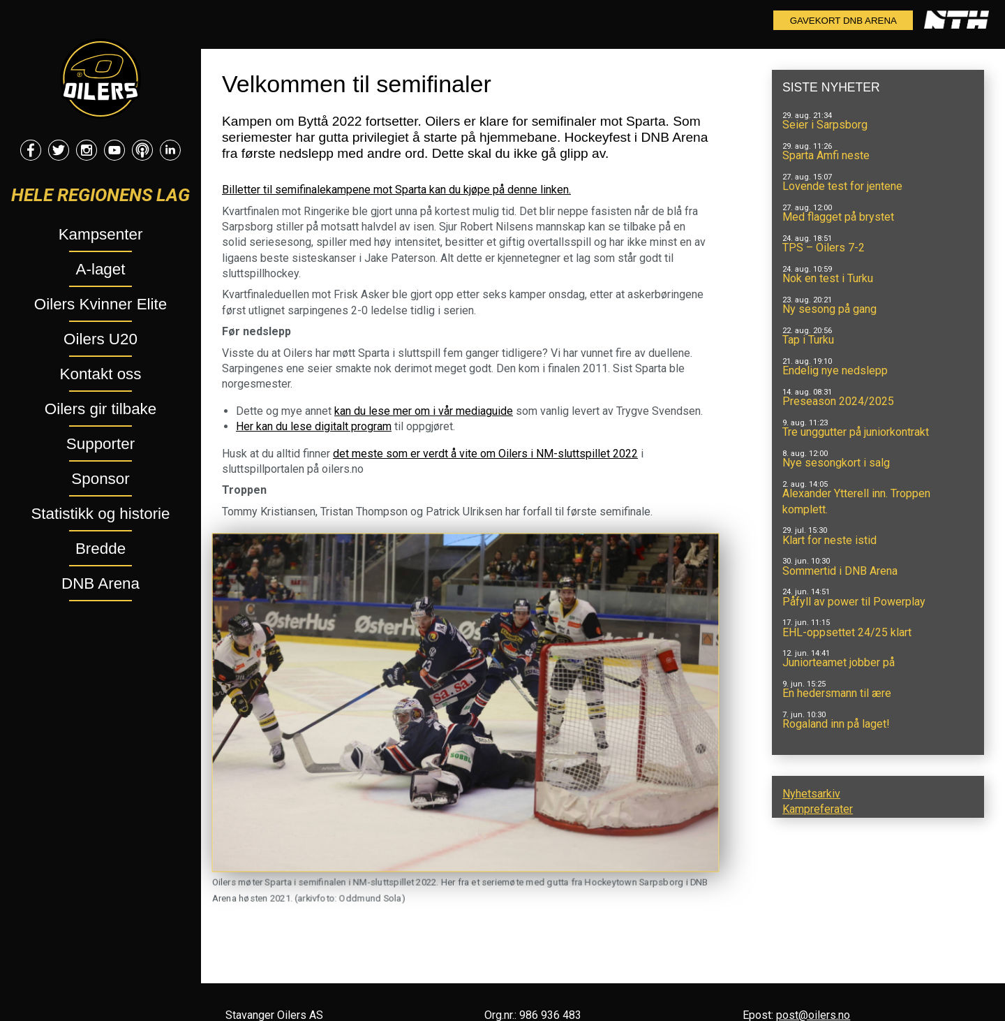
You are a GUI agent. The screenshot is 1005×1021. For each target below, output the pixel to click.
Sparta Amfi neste (826, 155)
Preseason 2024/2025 (838, 401)
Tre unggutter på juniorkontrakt (855, 432)
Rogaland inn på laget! (836, 723)
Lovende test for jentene (842, 186)
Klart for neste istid (829, 540)
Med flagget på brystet (838, 216)
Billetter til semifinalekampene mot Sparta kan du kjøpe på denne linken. (396, 189)
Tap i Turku (808, 339)
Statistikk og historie (100, 513)
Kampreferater (817, 809)
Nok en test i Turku (827, 278)
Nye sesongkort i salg (836, 462)
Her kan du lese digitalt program (314, 426)
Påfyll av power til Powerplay (853, 601)
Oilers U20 (100, 339)
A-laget (101, 269)
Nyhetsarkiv (811, 793)
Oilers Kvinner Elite (100, 304)
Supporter (100, 444)
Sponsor (100, 478)
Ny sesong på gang (829, 309)
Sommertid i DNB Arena (840, 571)
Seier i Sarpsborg (825, 124)
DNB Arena (100, 583)
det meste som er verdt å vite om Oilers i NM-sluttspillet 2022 (485, 453)
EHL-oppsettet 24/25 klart (846, 632)
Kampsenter (101, 234)
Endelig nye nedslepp (835, 370)
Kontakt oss (101, 374)
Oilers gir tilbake (101, 409)
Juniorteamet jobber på (838, 662)
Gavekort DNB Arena (843, 20)
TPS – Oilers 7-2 (823, 247)
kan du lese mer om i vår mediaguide (423, 411)
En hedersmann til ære (836, 693)
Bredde (100, 548)
